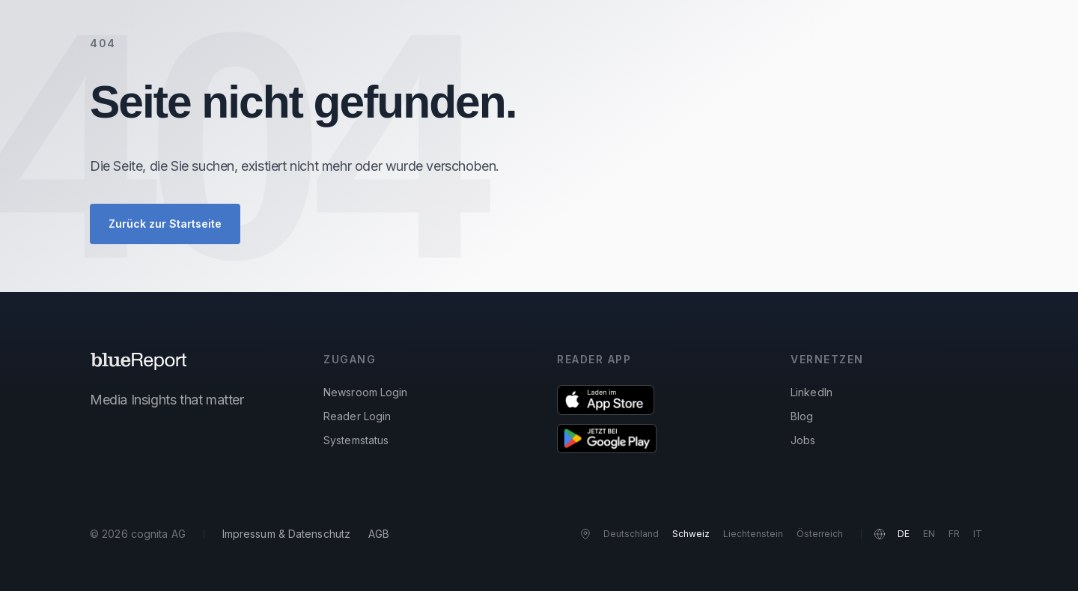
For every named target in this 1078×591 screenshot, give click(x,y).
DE (904, 533)
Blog (802, 416)
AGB (378, 533)
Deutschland (631, 533)
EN (929, 533)
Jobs (803, 440)
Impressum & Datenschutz (286, 533)
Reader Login (357, 416)
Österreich (820, 533)
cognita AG (158, 533)
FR (954, 533)
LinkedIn (811, 392)
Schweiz (691, 533)
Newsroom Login (365, 392)
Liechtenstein (753, 533)
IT (977, 533)
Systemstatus (356, 440)
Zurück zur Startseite (165, 223)
